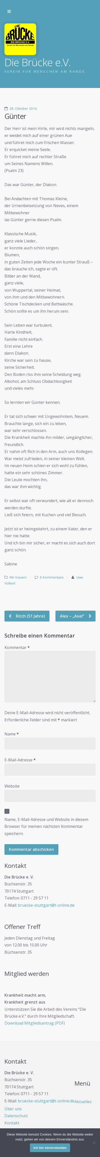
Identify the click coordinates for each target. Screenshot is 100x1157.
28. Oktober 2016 (23, 108)
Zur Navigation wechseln (9, 11)
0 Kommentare (52, 577)
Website (12, 786)
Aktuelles (83, 1101)
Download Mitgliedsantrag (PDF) (34, 1023)
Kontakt (11, 1123)
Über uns (13, 1109)
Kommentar (17, 647)
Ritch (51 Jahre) (30, 616)
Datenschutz (16, 1115)
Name (11, 734)
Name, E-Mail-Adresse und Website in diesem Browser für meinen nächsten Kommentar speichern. (46, 826)
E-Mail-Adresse (20, 760)
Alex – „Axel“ (72, 616)
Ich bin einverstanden (50, 1148)
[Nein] (93, 1142)
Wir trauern (18, 577)
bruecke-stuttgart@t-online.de (46, 905)
